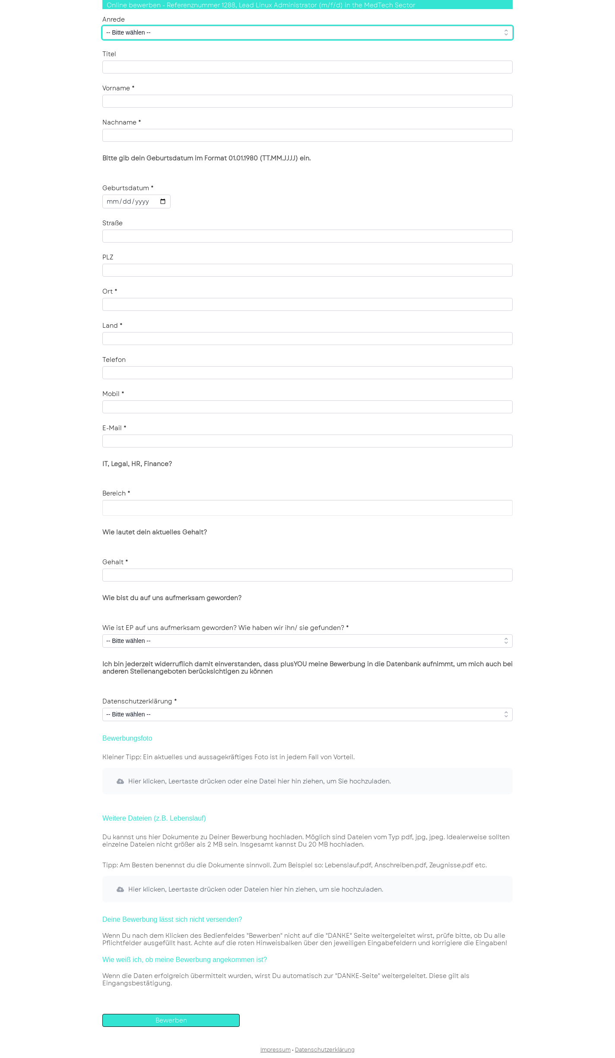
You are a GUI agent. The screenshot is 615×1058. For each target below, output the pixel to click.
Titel (109, 54)
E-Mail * (114, 428)
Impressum (275, 1050)
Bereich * (116, 493)
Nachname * (121, 122)
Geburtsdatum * (128, 188)
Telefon (114, 359)
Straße (112, 223)
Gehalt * (115, 562)
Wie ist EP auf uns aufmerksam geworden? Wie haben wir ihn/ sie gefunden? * (225, 627)
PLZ (107, 257)
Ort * (109, 291)
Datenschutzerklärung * (139, 701)
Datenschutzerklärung (325, 1050)
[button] (307, 781)
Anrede (113, 19)
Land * (112, 325)
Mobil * (113, 394)
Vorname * (118, 88)
